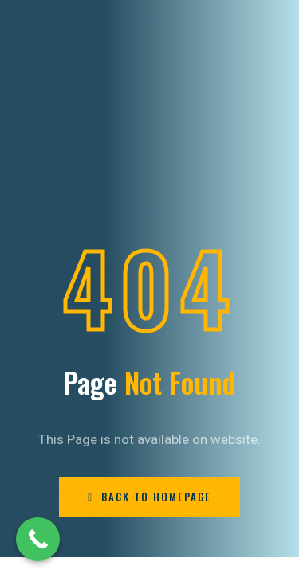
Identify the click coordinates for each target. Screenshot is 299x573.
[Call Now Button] (38, 539)
